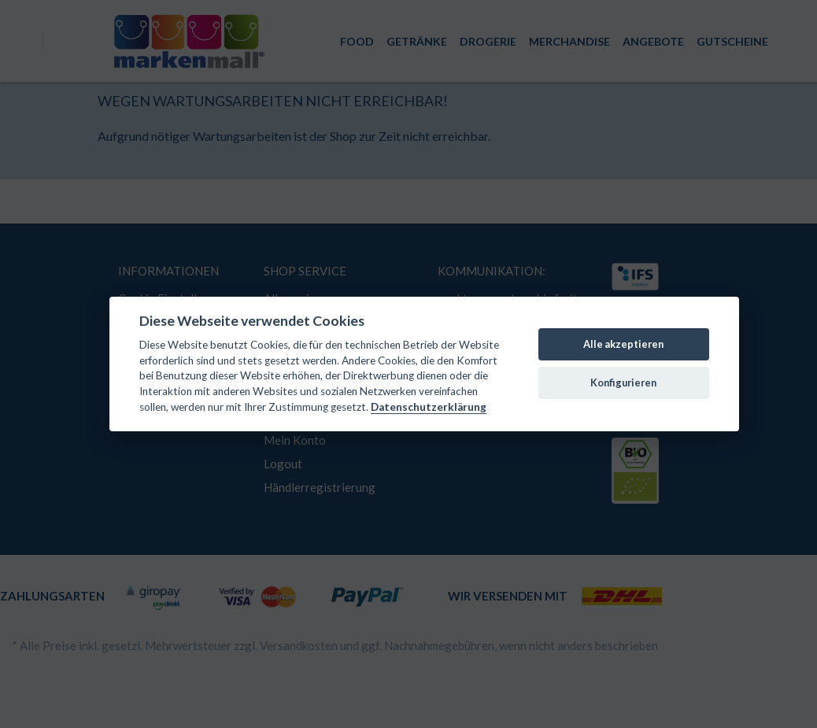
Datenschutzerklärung (428, 407)
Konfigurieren (623, 382)
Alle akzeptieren (623, 344)
